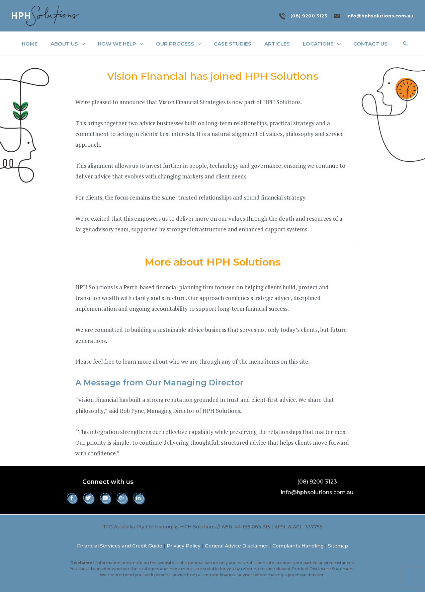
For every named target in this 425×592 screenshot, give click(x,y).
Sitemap (338, 546)
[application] (81, 44)
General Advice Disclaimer (236, 546)
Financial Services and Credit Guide (119, 546)
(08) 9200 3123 (308, 15)
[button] (405, 44)
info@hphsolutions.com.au (379, 15)
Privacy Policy (183, 546)
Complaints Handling (298, 546)
